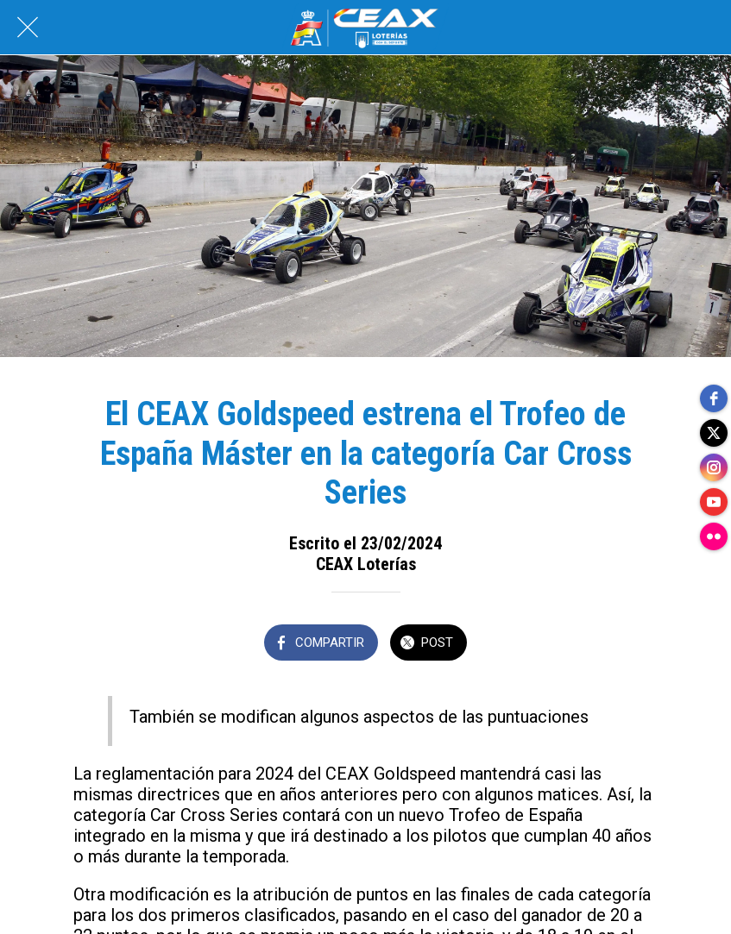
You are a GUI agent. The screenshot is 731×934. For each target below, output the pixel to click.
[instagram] (714, 467)
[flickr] (714, 536)
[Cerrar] (27, 27)
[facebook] (714, 398)
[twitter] (714, 433)
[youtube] (714, 502)
